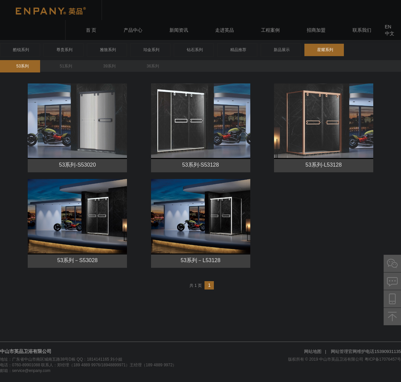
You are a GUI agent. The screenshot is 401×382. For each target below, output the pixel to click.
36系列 (153, 66)
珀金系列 (151, 49)
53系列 (22, 66)
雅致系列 (108, 49)
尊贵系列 (64, 49)
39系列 (109, 66)
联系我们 (362, 30)
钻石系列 (195, 49)
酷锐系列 (21, 49)
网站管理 (339, 351)
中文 (389, 33)
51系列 (66, 66)
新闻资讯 (178, 30)
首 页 (91, 30)
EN (388, 26)
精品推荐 (238, 49)
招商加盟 (316, 30)
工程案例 (270, 30)
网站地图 (312, 351)
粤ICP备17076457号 (383, 359)
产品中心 (133, 30)
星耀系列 (325, 49)
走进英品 (224, 30)
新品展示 (282, 49)
